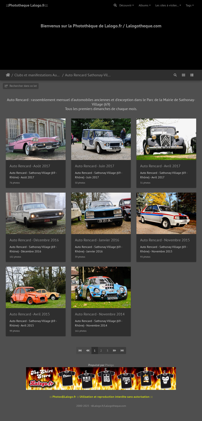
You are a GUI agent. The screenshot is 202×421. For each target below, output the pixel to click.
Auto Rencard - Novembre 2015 (165, 240)
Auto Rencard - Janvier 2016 (97, 240)
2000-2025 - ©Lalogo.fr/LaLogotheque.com (101, 405)
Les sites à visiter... (167, 5)
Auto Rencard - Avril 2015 (30, 314)
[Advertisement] (101, 44)
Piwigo (109, 365)
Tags (189, 5)
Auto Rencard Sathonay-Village (88, 75)
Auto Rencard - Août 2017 (30, 166)
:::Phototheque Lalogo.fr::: (27, 5)
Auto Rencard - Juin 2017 (94, 166)
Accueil (8, 75)
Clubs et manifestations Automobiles (37, 75)
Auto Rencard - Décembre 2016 (34, 240)
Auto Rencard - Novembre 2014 (100, 314)
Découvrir (125, 5)
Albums (143, 5)
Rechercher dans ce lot (21, 86)
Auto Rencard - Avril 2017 (160, 166)
